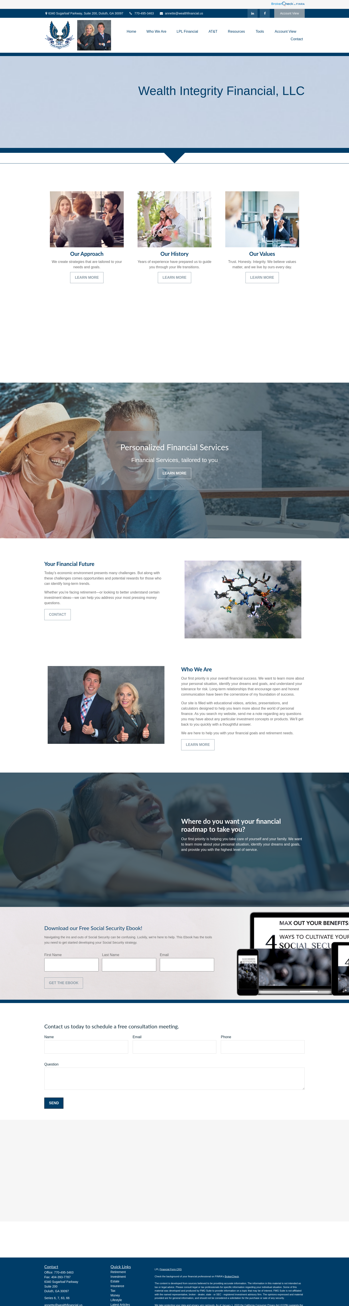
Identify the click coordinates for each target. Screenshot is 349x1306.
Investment (118, 1276)
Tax (113, 1290)
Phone (226, 1037)
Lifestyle (116, 1300)
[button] (131, 31)
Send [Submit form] (54, 1103)
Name (49, 1037)
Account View (289, 13)
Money (115, 1295)
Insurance (117, 1286)
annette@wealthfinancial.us (181, 13)
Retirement (118, 1272)
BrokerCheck (232, 1276)
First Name (53, 955)
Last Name (110, 955)
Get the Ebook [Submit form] (63, 983)
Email (164, 955)
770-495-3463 (141, 13)
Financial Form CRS (171, 1269)
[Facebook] (265, 13)
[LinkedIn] (253, 13)
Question (51, 1064)
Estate (115, 1281)
